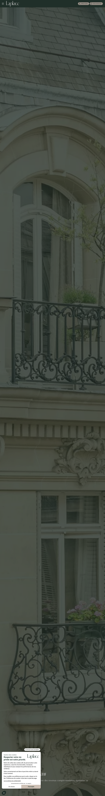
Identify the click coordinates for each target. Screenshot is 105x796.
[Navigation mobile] (3, 3)
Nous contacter (97, 3)
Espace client (84, 3)
